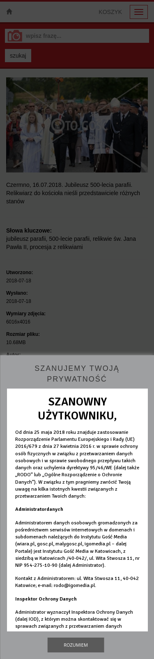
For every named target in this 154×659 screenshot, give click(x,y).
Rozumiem (76, 645)
